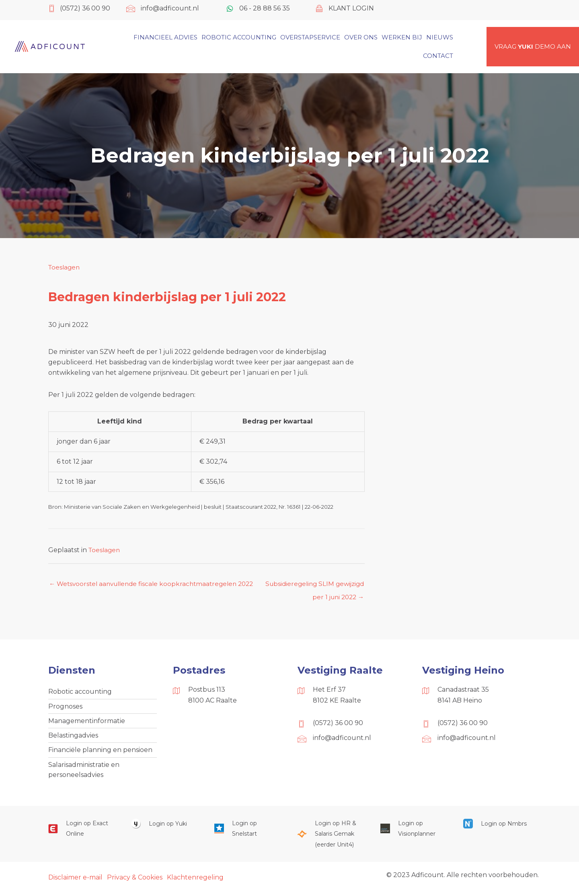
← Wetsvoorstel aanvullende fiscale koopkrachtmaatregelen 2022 (147, 586)
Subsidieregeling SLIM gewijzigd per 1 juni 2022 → (312, 586)
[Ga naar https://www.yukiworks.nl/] (164, 827)
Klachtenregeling (195, 881)
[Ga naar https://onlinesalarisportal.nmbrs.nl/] (496, 827)
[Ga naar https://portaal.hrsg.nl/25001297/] (330, 838)
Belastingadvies (73, 738)
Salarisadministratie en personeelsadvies (83, 773)
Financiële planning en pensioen (100, 753)
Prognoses (65, 707)
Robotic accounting (80, 693)
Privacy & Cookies (134, 881)
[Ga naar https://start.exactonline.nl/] (81, 833)
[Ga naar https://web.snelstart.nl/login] (247, 833)
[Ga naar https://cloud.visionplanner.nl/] (413, 833)
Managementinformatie (86, 723)
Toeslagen (65, 267)
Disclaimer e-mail (75, 881)
